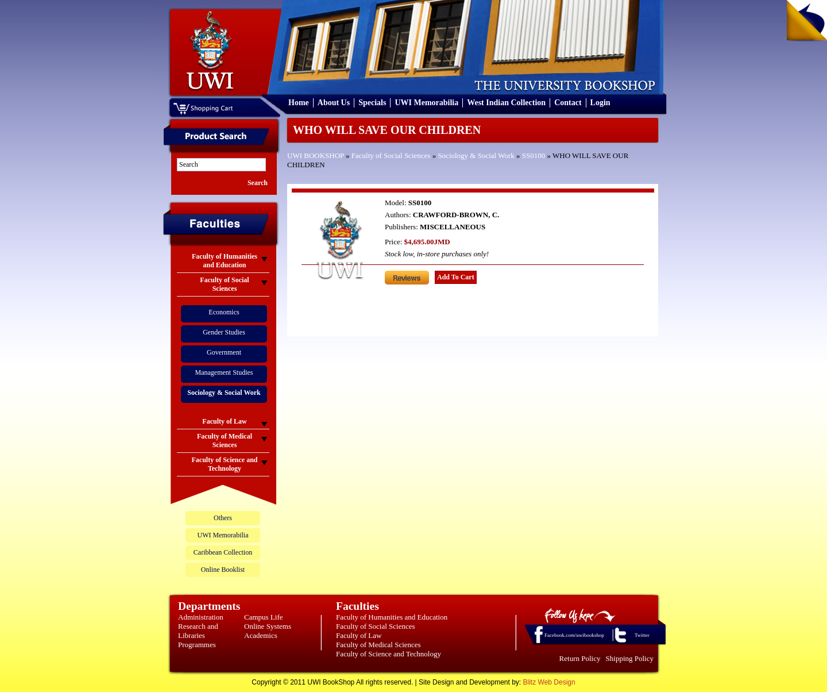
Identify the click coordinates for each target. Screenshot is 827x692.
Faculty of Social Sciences (391, 155)
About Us (334, 102)
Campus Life (263, 617)
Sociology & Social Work (476, 155)
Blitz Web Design (549, 682)
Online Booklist (223, 570)
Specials (372, 102)
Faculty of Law (358, 635)
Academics (260, 635)
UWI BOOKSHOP (315, 155)
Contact (567, 102)
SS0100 (533, 155)
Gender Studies (224, 332)
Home (298, 102)
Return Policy (580, 658)
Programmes (197, 644)
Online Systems (267, 626)
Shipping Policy (630, 658)
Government (224, 352)
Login (600, 102)
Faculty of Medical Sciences (378, 644)
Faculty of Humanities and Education (391, 617)
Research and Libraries (198, 631)
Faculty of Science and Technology (388, 653)
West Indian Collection (506, 102)
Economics (223, 312)
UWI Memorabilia (426, 102)
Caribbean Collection (223, 552)
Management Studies (224, 372)
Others (223, 518)
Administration (200, 617)
